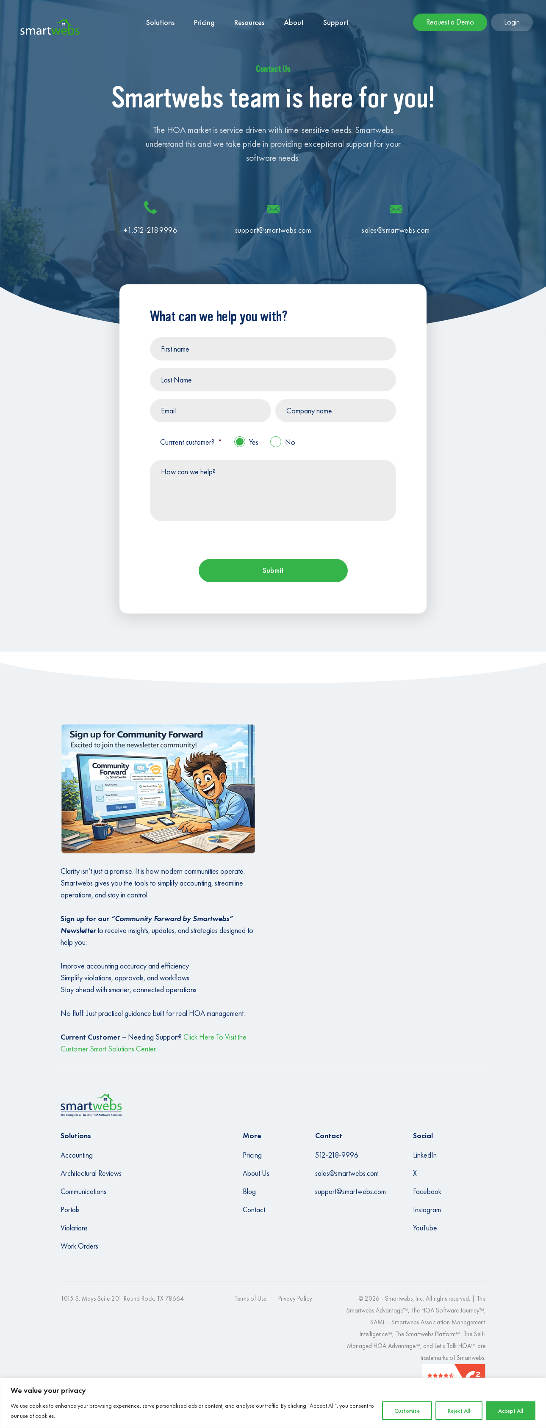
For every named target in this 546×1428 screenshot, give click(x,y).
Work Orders (79, 1246)
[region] (273, 1403)
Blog (249, 1191)
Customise (407, 1410)
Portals (70, 1209)
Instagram (427, 1209)
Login (512, 22)
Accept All (510, 1410)
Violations (74, 1228)
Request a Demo (450, 22)
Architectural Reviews (91, 1173)
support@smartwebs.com (350, 1191)
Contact (254, 1209)
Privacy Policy (295, 1298)
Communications (83, 1191)
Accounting (77, 1155)
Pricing (252, 1155)
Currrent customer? (191, 442)
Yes (253, 442)
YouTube (425, 1228)
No (290, 442)
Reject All (459, 1410)
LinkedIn (425, 1155)
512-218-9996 (336, 1155)
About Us (256, 1173)
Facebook (427, 1191)
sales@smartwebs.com (347, 1173)
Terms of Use (250, 1298)
